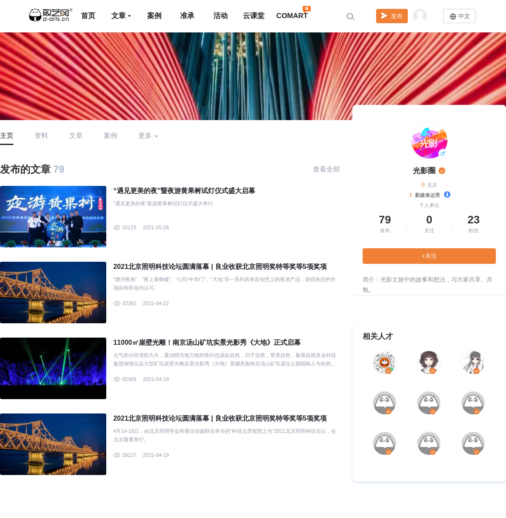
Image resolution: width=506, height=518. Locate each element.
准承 (187, 16)
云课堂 (253, 16)
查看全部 (326, 169)
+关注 (429, 255)
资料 (41, 135)
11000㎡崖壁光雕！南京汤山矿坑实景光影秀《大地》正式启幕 (207, 342)
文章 (121, 16)
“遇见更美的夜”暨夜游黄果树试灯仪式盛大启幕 (184, 190)
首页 (88, 16)
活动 (220, 16)
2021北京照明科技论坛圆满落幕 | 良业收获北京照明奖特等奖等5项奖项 (220, 266)
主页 (6, 135)
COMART (292, 12)
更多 (148, 135)
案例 (154, 16)
